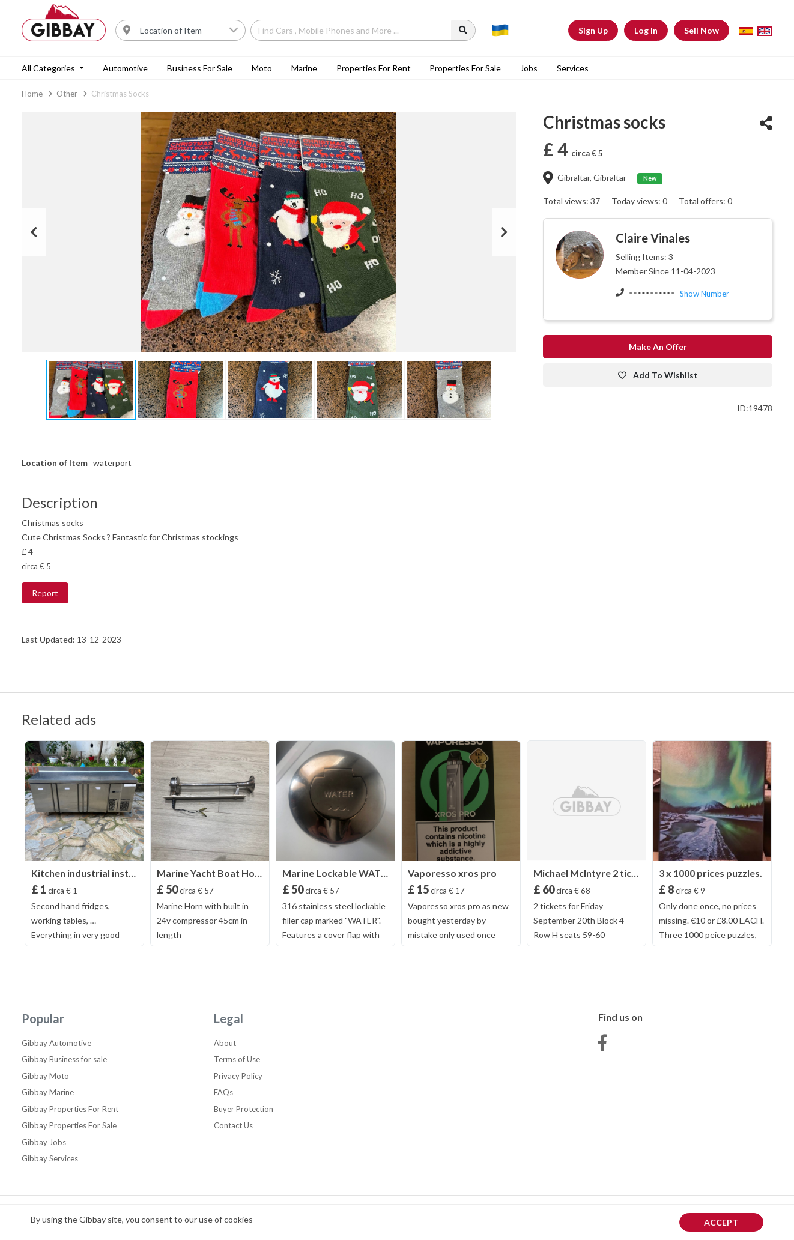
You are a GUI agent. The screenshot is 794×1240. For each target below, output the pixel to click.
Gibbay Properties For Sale (69, 1125)
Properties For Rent (373, 68)
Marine (304, 68)
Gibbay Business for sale (64, 1059)
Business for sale (199, 68)
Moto (262, 68)
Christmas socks (120, 93)
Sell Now (701, 30)
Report (45, 593)
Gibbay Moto (45, 1076)
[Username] (189, 30)
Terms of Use (237, 1059)
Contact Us (233, 1125)
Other (66, 93)
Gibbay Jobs (44, 1142)
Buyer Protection (243, 1109)
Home (32, 93)
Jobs (529, 68)
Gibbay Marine (48, 1092)
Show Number (704, 293)
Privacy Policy (238, 1076)
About (225, 1043)
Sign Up (593, 30)
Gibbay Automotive (56, 1043)
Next (504, 232)
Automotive (125, 68)
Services (573, 68)
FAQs (223, 1092)
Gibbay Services (50, 1158)
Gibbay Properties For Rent (70, 1109)
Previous (34, 232)
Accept (721, 1222)
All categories (49, 68)
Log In (646, 30)
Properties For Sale (465, 68)
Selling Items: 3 (644, 257)
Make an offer (658, 347)
